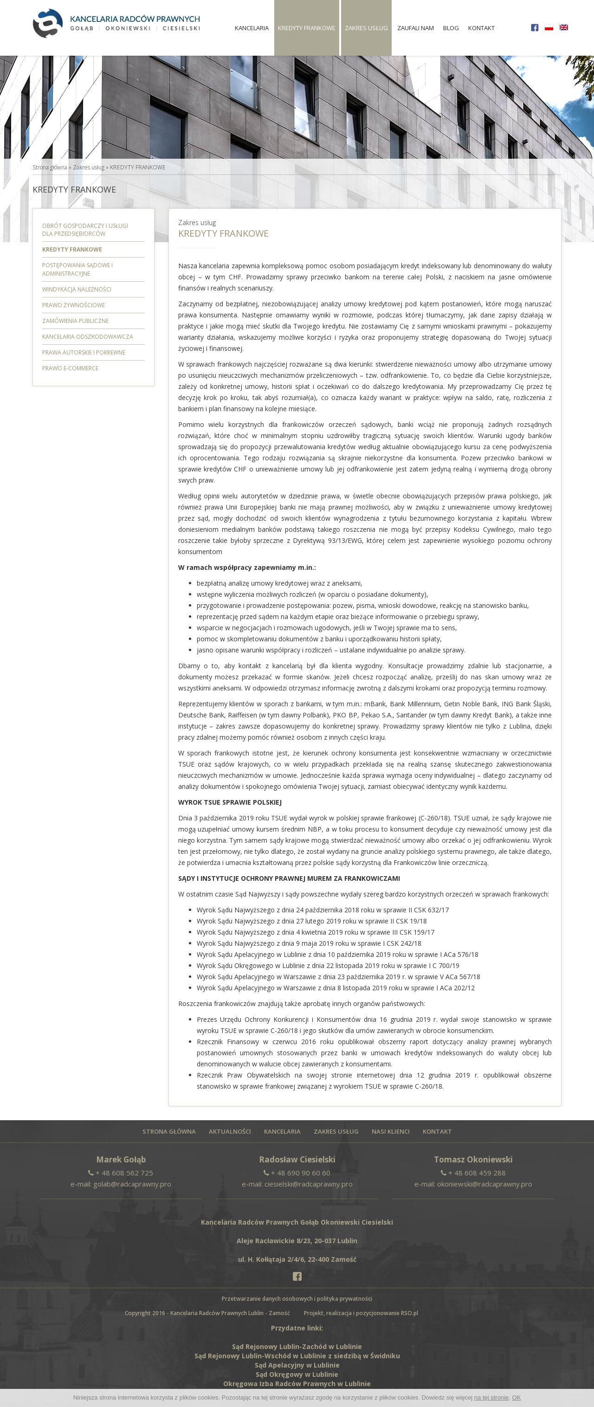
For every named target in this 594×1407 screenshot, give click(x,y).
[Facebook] (297, 1276)
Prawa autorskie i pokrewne (83, 352)
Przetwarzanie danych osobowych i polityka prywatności (297, 1299)
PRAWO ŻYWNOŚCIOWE (73, 305)
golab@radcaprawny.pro (132, 1183)
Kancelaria (252, 28)
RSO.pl (409, 1313)
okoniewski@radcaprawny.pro (484, 1183)
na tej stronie (491, 1397)
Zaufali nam (415, 28)
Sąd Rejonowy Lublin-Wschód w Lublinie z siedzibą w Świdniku (297, 1355)
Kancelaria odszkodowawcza (87, 337)
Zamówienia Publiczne (75, 321)
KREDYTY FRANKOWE (307, 28)
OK (516, 1397)
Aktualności (230, 1132)
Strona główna (49, 167)
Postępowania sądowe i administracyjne (77, 269)
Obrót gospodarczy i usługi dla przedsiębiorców (85, 230)
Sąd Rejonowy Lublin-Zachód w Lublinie (297, 1346)
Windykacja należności (76, 289)
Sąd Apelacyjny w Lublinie (297, 1365)
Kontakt (481, 28)
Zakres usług (366, 28)
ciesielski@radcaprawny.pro (309, 1183)
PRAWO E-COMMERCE (70, 368)
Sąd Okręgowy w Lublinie (297, 1374)
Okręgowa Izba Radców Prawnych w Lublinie (297, 1383)
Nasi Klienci (391, 1132)
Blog (451, 28)
